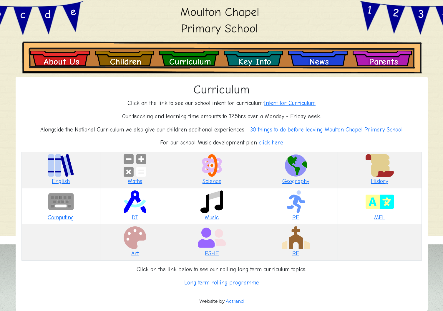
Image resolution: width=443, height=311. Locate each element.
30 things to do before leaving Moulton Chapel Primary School (326, 129)
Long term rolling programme (221, 282)
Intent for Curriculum (290, 103)
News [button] (319, 61)
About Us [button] (61, 61)
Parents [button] (383, 61)
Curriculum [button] (190, 61)
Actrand (235, 301)
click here (271, 142)
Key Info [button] (254, 61)
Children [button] (125, 61)
